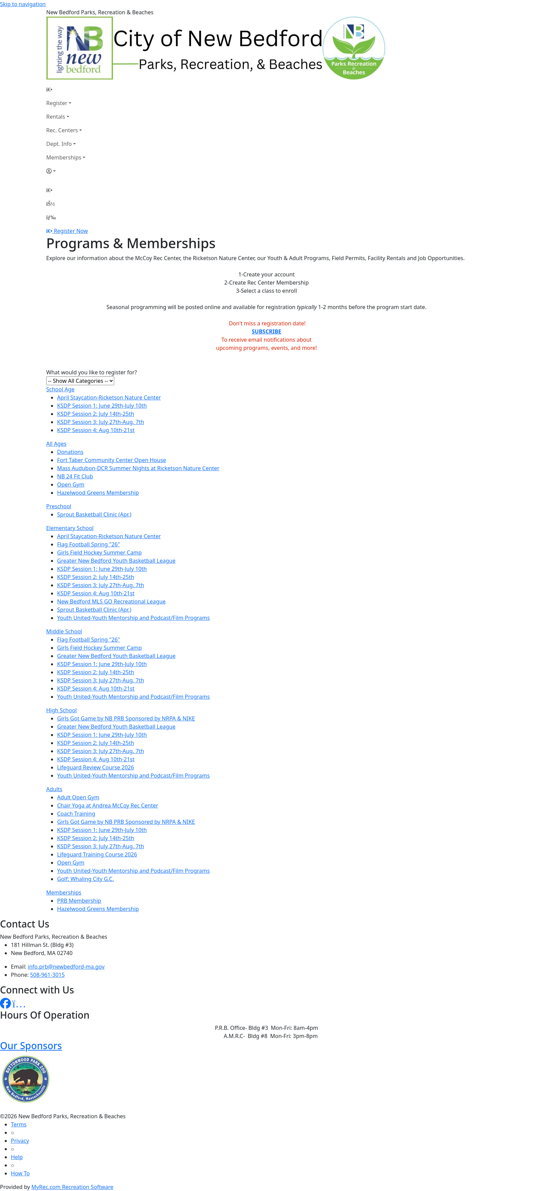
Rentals (55, 116)
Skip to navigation (23, 4)
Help (17, 1157)
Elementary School (69, 528)
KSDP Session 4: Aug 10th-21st (96, 430)
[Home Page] (65, 89)
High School (61, 710)
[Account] (65, 171)
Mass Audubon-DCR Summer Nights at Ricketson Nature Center (138, 468)
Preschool (58, 506)
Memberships (63, 157)
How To (20, 1173)
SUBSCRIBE (266, 331)
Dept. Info (59, 144)
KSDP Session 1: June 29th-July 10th (102, 405)
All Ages (56, 443)
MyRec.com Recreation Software (72, 1187)
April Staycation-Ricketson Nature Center (109, 397)
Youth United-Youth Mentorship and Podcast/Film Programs (133, 618)
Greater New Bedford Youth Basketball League (116, 560)
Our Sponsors (31, 1045)
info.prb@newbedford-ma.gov (66, 966)
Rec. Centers (62, 130)
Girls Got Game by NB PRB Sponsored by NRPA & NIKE (126, 718)
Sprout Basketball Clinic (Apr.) (94, 514)
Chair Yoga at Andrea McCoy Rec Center (107, 805)
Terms (19, 1124)
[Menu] (51, 217)
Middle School (64, 631)
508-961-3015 (47, 975)
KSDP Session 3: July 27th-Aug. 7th (100, 422)
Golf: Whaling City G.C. (85, 879)
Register (56, 103)
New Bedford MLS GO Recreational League (111, 601)
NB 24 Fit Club (75, 476)
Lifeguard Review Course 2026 (95, 767)
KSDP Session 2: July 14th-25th (95, 414)
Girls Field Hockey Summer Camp (99, 552)
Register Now (71, 231)
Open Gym (70, 484)
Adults (54, 789)
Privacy (20, 1140)
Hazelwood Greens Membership (98, 492)
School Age (60, 389)
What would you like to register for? (91, 372)
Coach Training (76, 813)
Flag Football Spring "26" (88, 544)
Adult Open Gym (78, 797)
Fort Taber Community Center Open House (111, 460)
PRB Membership (79, 900)
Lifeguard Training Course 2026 (97, 854)
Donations (70, 452)
